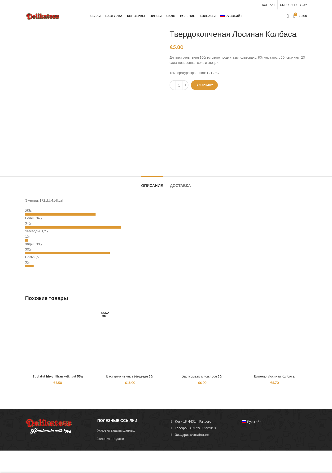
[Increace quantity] (185, 85)
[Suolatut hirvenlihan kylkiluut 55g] (57, 339)
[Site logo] (43, 15)
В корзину (204, 85)
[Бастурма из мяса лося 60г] (202, 339)
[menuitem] (231, 16)
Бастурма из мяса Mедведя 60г (129, 376)
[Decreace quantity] (172, 85)
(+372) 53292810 (203, 428)
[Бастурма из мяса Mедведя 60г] (130, 339)
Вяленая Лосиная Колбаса (274, 376)
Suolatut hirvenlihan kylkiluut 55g (58, 376)
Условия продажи (110, 439)
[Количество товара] (179, 85)
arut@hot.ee (199, 435)
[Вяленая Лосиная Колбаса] (274, 339)
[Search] (287, 16)
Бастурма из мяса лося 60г (202, 376)
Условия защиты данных (116, 430)
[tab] (152, 183)
